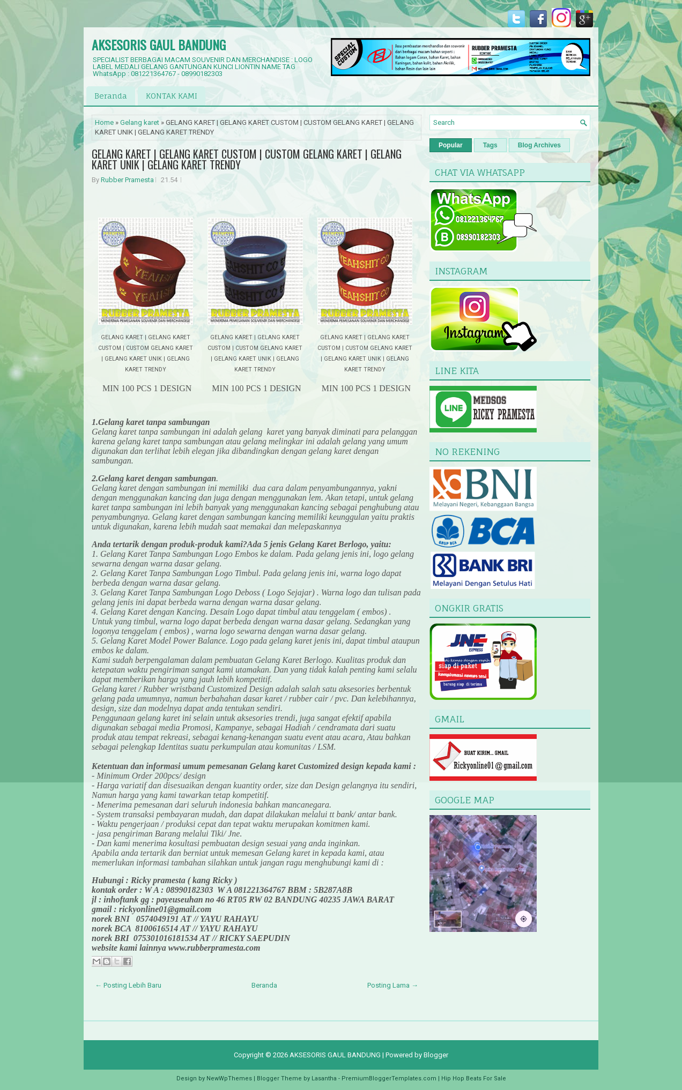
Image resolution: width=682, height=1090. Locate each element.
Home (104, 122)
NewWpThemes (229, 1078)
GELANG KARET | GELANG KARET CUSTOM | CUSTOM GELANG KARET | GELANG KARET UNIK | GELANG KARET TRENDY (247, 159)
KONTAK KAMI (171, 95)
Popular (451, 145)
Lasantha (324, 1078)
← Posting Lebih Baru (128, 985)
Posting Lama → (392, 985)
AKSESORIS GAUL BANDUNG (159, 44)
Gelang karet (139, 122)
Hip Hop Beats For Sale (473, 1078)
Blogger (436, 1055)
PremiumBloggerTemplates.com (389, 1078)
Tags (490, 145)
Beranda (110, 95)
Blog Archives (539, 145)
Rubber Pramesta (127, 180)
